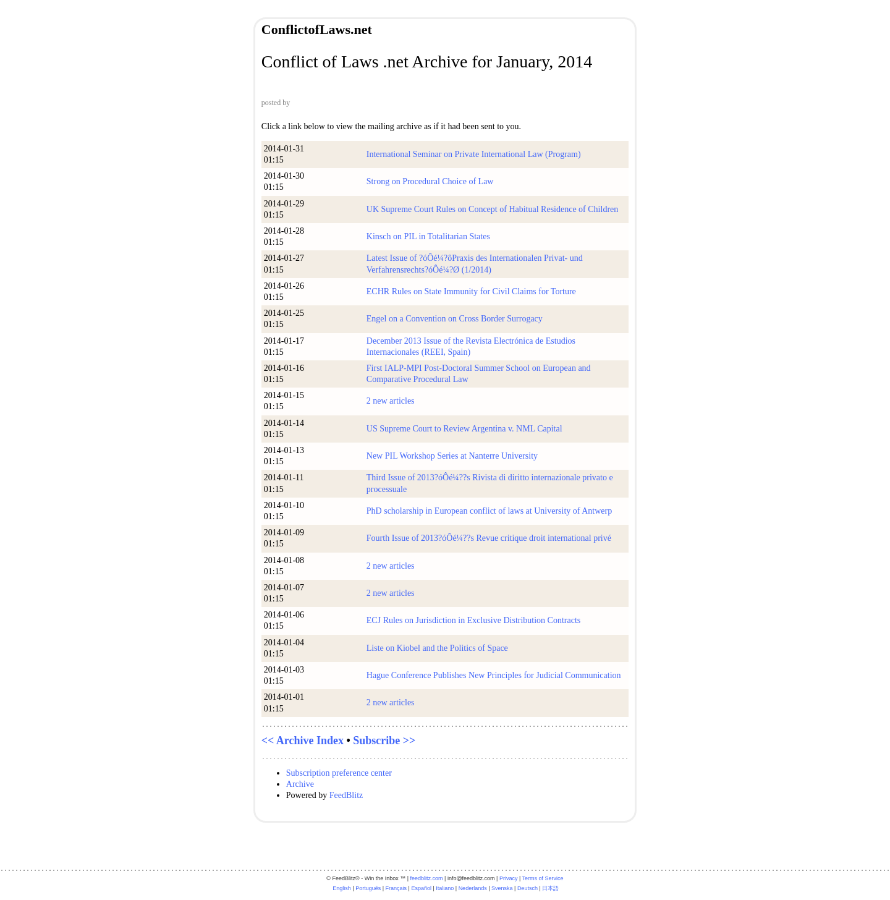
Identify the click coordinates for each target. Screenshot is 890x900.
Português (368, 888)
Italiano (445, 888)
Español (421, 888)
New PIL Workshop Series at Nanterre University (452, 456)
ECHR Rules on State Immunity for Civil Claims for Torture (471, 291)
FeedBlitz (346, 795)
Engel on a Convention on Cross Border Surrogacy (455, 318)
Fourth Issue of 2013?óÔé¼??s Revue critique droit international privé (489, 538)
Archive (300, 784)
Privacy (508, 878)
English (342, 888)
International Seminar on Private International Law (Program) (474, 154)
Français (396, 888)
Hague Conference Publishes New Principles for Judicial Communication (494, 675)
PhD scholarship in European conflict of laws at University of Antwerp (489, 511)
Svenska (502, 888)
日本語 (550, 888)
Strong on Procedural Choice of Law (430, 181)
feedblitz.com (426, 878)
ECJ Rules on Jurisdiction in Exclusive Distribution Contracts (473, 620)
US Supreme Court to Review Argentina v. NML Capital (464, 428)
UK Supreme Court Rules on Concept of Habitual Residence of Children (492, 209)
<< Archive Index (302, 740)
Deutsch (527, 888)
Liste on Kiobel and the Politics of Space (437, 648)
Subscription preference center (339, 773)
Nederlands (473, 888)
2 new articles (391, 400)
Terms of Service (543, 878)
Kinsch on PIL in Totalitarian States (428, 236)
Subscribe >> (384, 740)
